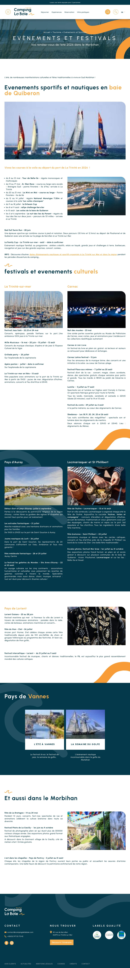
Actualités (26, 964)
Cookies (61, 964)
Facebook (6, 943)
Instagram (12, 943)
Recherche (115, 11)
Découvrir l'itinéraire (62, 942)
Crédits (73, 964)
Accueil (46, 32)
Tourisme (57, 32)
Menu (8, 11)
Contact (86, 964)
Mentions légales (44, 964)
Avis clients (10, 964)
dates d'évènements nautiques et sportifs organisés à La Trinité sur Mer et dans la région (73, 254)
